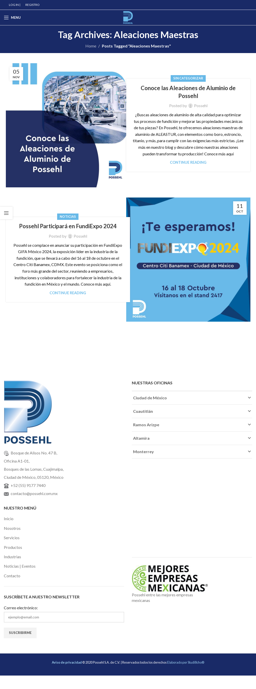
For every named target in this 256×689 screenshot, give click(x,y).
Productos (13, 547)
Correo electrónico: (21, 607)
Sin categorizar (188, 78)
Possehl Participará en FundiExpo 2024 (68, 226)
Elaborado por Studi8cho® (185, 662)
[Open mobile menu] (12, 17)
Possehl (200, 105)
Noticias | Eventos (20, 566)
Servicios (12, 537)
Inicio (8, 518)
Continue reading (188, 162)
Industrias (12, 556)
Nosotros (12, 528)
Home (90, 45)
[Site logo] (128, 16)
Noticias (68, 217)
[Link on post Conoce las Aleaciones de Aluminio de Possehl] (68, 125)
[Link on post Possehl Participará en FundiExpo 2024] (188, 260)
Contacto (12, 575)
